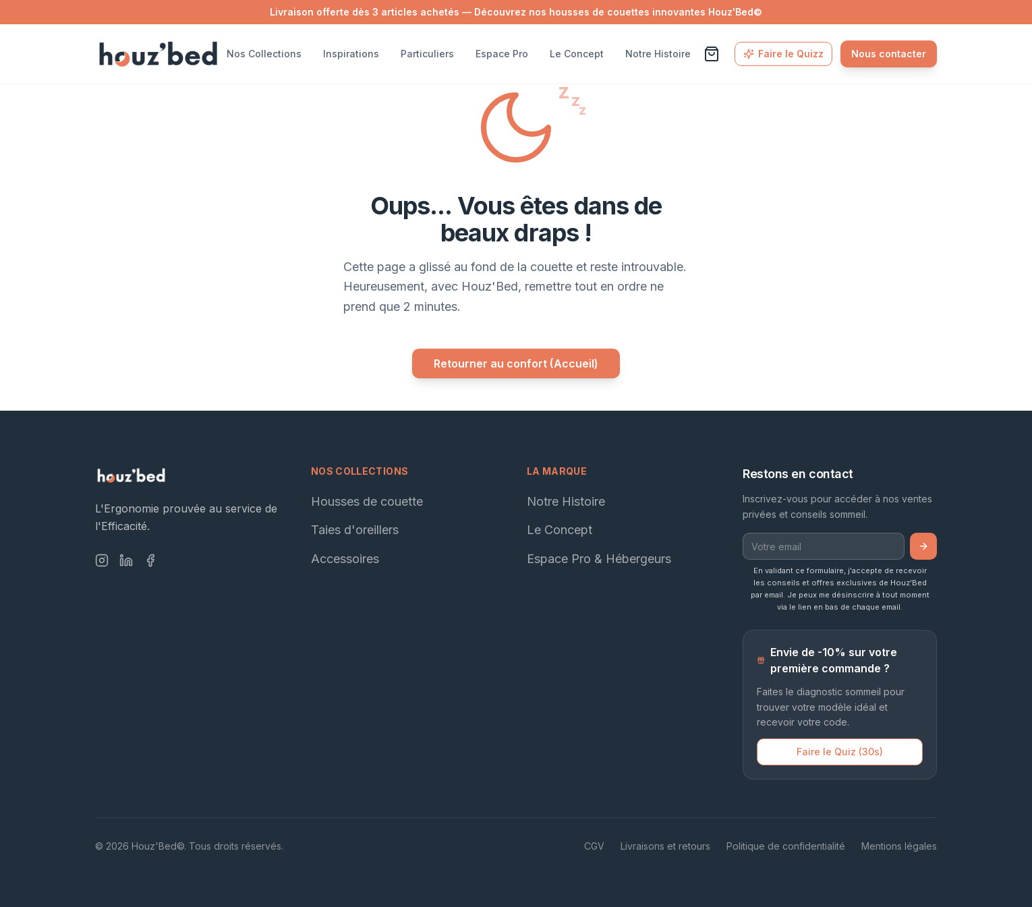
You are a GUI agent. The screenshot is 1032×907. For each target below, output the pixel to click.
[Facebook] (150, 560)
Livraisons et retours (665, 846)
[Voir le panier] (711, 54)
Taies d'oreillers (355, 530)
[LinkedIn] (126, 560)
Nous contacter (888, 53)
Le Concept (577, 53)
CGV (594, 846)
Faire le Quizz (783, 53)
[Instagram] (102, 560)
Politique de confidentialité (785, 846)
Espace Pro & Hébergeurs (599, 559)
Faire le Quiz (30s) (840, 751)
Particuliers (427, 53)
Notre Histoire (658, 53)
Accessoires (345, 559)
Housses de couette (367, 501)
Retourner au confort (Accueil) (516, 363)
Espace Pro (502, 53)
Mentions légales (899, 846)
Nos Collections (264, 53)
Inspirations (351, 53)
